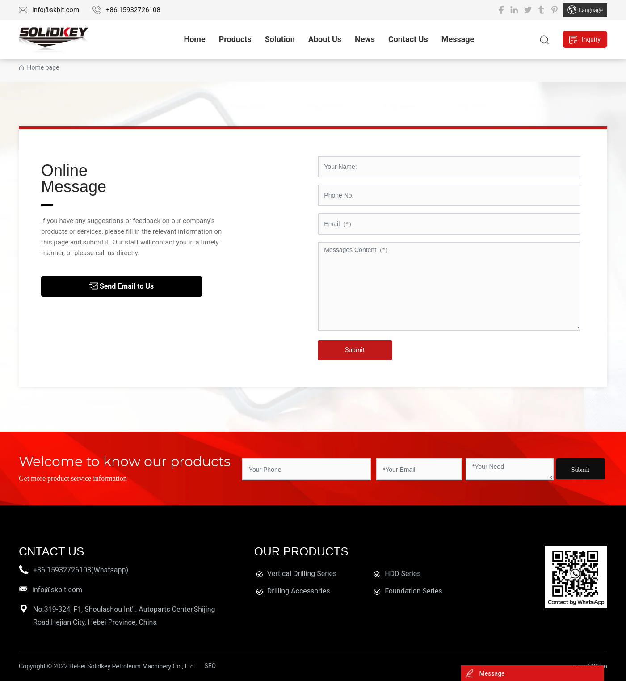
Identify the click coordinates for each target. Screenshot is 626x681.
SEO (210, 665)
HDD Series (402, 573)
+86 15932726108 (133, 10)
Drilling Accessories (298, 591)
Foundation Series (413, 591)
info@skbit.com (55, 10)
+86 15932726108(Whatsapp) (80, 570)
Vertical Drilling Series (302, 573)
